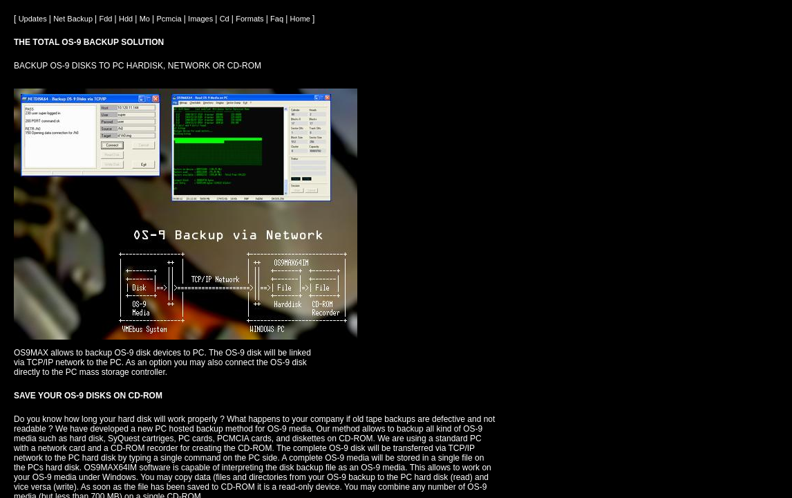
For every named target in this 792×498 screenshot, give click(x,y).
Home (301, 19)
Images (201, 19)
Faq (277, 19)
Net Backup (74, 19)
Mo (146, 19)
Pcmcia (170, 19)
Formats (250, 19)
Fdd (107, 19)
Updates (34, 19)
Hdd (127, 19)
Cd (226, 19)
